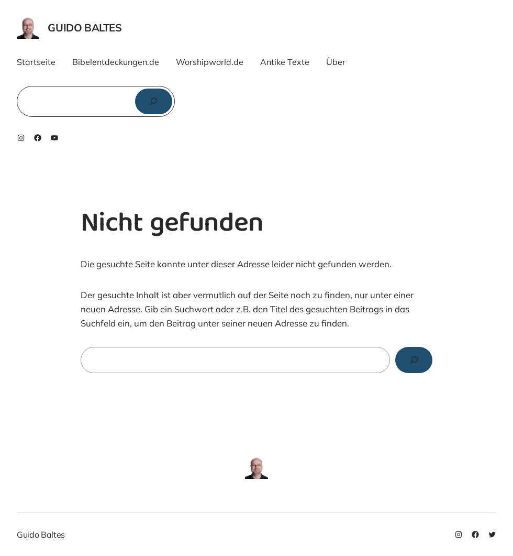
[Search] (413, 360)
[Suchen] (153, 101)
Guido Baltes (84, 27)
